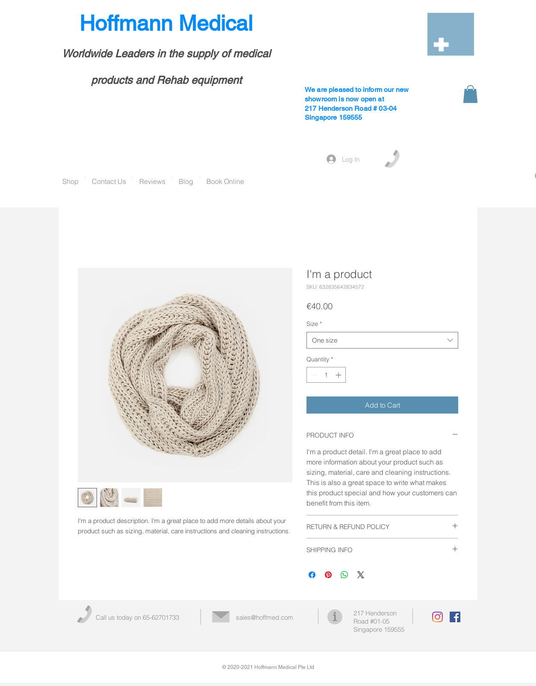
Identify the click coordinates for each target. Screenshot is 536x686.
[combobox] (382, 340)
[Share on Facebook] (312, 575)
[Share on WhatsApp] (344, 575)
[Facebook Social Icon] (455, 617)
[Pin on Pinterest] (328, 575)
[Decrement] (313, 374)
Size (314, 324)
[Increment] (339, 374)
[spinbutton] (326, 374)
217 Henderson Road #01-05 (375, 617)
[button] (470, 94)
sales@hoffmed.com (264, 617)
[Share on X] (361, 575)
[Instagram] (437, 617)
